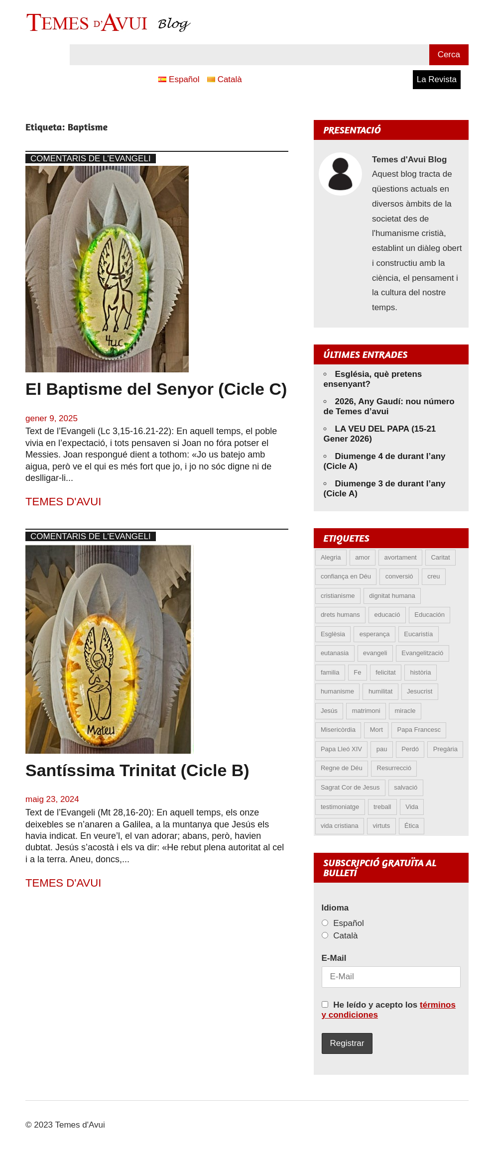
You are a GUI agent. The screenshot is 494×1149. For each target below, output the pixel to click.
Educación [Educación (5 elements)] (429, 614)
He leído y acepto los (389, 1010)
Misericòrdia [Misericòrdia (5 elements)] (338, 729)
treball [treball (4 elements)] (382, 806)
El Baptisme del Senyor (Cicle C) (156, 388)
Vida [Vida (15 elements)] (411, 806)
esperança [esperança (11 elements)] (375, 634)
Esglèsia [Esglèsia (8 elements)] (333, 634)
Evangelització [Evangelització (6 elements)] (422, 653)
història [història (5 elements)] (420, 672)
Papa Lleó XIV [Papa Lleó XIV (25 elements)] (341, 749)
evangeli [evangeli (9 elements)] (375, 653)
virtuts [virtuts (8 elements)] (381, 825)
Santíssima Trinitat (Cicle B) (137, 770)
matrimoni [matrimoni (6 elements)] (366, 710)
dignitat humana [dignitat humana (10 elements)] (392, 595)
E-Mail (334, 958)
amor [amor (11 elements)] (362, 557)
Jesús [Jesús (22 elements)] (329, 710)
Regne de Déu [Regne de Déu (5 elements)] (342, 768)
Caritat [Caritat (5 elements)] (440, 557)
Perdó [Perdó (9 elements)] (410, 749)
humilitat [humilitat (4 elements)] (380, 691)
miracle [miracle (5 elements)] (405, 710)
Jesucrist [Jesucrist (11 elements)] (419, 691)
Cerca (449, 54)
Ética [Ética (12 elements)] (411, 825)
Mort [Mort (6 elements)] (376, 729)
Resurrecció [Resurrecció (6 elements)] (394, 768)
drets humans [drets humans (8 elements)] (340, 614)
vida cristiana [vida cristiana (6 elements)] (340, 825)
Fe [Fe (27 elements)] (357, 672)
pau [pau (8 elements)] (381, 749)
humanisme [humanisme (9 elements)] (337, 691)
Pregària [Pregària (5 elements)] (445, 749)
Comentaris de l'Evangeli (90, 158)
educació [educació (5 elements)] (387, 614)
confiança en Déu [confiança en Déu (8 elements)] (346, 576)
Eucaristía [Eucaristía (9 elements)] (418, 634)
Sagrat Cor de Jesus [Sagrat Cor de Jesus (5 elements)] (350, 787)
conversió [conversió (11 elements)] (399, 576)
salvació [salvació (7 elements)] (405, 787)
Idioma (335, 908)
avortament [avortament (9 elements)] (400, 557)
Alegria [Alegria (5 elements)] (331, 557)
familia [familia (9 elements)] (330, 672)
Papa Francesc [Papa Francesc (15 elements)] (419, 729)
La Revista (437, 79)
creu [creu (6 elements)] (433, 576)
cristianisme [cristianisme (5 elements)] (338, 595)
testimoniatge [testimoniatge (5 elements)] (340, 806)
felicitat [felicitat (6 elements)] (385, 672)
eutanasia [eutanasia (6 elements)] (335, 653)
